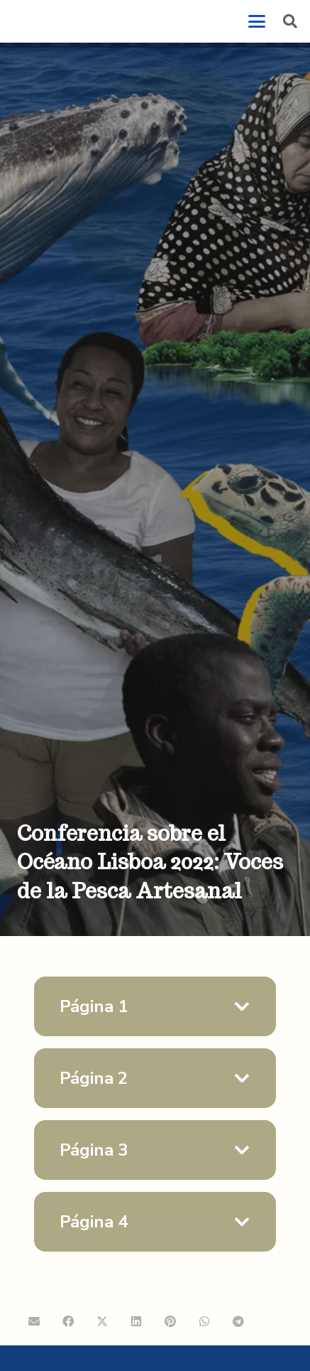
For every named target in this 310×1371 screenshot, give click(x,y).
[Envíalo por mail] (34, 1321)
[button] (257, 21)
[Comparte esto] (68, 1321)
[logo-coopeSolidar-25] (52, 21)
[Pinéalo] (170, 1321)
